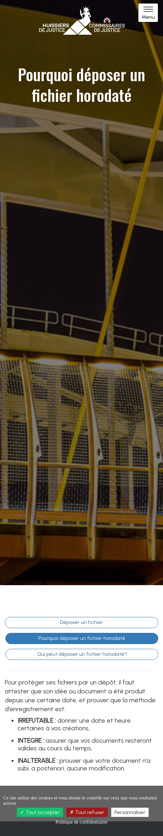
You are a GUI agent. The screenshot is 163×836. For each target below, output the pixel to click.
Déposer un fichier (81, 622)
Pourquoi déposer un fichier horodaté (81, 638)
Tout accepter (40, 812)
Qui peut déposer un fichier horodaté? (82, 654)
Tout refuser (87, 812)
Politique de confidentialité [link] (81, 822)
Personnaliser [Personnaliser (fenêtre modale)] (129, 812)
